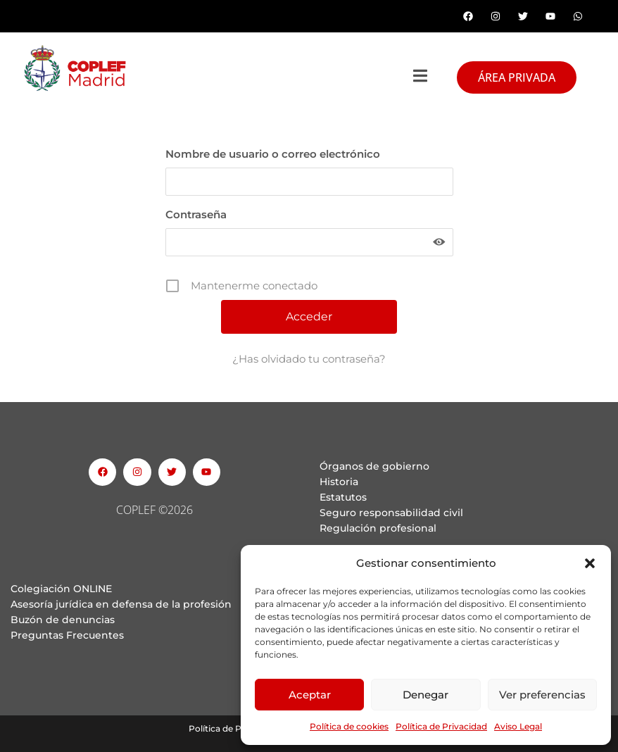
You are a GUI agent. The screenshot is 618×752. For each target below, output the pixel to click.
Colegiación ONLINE (61, 588)
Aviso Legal (518, 726)
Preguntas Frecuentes (67, 635)
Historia (339, 481)
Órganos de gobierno (374, 466)
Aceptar (310, 694)
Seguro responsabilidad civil (391, 512)
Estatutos (343, 497)
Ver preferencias (542, 694)
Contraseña (196, 214)
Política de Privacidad (441, 726)
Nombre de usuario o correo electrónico (272, 154)
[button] (590, 563)
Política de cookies (349, 726)
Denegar (425, 694)
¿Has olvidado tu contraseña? (309, 358)
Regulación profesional (378, 528)
